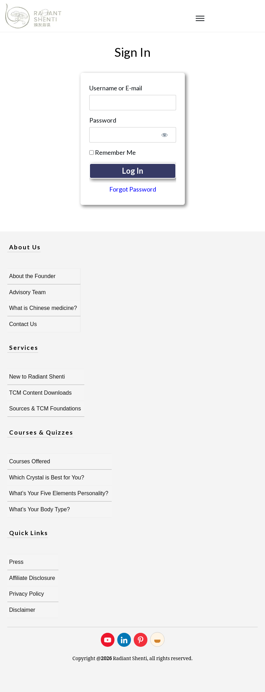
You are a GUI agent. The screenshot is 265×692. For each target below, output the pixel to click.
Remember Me (112, 152)
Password (102, 120)
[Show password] (164, 135)
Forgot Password (132, 189)
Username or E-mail (115, 88)
